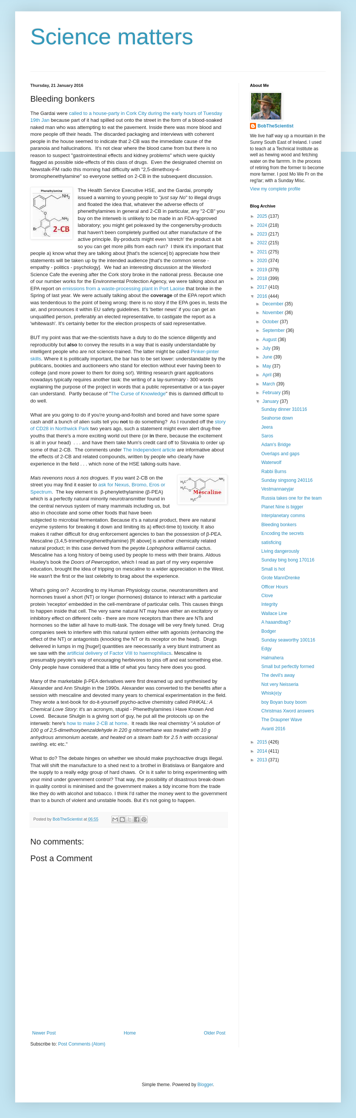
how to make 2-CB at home (97, 723)
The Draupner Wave (281, 719)
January (271, 401)
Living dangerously (280, 551)
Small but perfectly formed (287, 666)
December (273, 304)
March (269, 384)
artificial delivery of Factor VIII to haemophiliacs (119, 653)
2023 (263, 234)
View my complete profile (275, 189)
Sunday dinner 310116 (284, 409)
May (267, 366)
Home (130, 1033)
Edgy (266, 648)
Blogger (205, 1084)
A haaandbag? (275, 622)
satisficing (271, 542)
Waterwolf (271, 462)
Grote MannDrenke (280, 577)
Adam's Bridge (276, 444)
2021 (263, 252)
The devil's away (278, 675)
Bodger (268, 631)
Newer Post (44, 1033)
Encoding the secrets (282, 533)
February (272, 392)
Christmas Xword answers (287, 711)
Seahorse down (277, 418)
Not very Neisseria (279, 684)
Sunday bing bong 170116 (287, 560)
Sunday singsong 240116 (286, 480)
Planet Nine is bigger (282, 506)
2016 (263, 296)
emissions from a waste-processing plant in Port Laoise (123, 288)
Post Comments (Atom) (81, 1044)
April (267, 374)
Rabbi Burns (273, 471)
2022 (263, 242)
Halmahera (272, 657)
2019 (263, 269)
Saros (267, 436)
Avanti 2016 (273, 728)
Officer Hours (274, 587)
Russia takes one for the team (291, 498)
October (271, 321)
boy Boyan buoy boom (283, 702)
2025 (263, 216)
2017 (263, 287)
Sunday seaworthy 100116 (288, 640)
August (270, 339)
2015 (263, 742)
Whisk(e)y (271, 693)
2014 (263, 751)
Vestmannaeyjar (277, 489)
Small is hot (273, 569)
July (267, 348)
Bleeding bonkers (279, 524)
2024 (263, 225)
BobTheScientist (276, 126)
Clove (267, 595)
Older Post (214, 1033)
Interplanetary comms (283, 515)
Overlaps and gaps (280, 453)
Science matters (111, 36)
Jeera (267, 427)
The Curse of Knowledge (138, 393)
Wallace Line (274, 613)
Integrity (269, 604)
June (267, 357)
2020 (263, 260)
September (274, 330)
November (273, 312)
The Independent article (149, 450)
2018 (263, 278)
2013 (263, 760)
